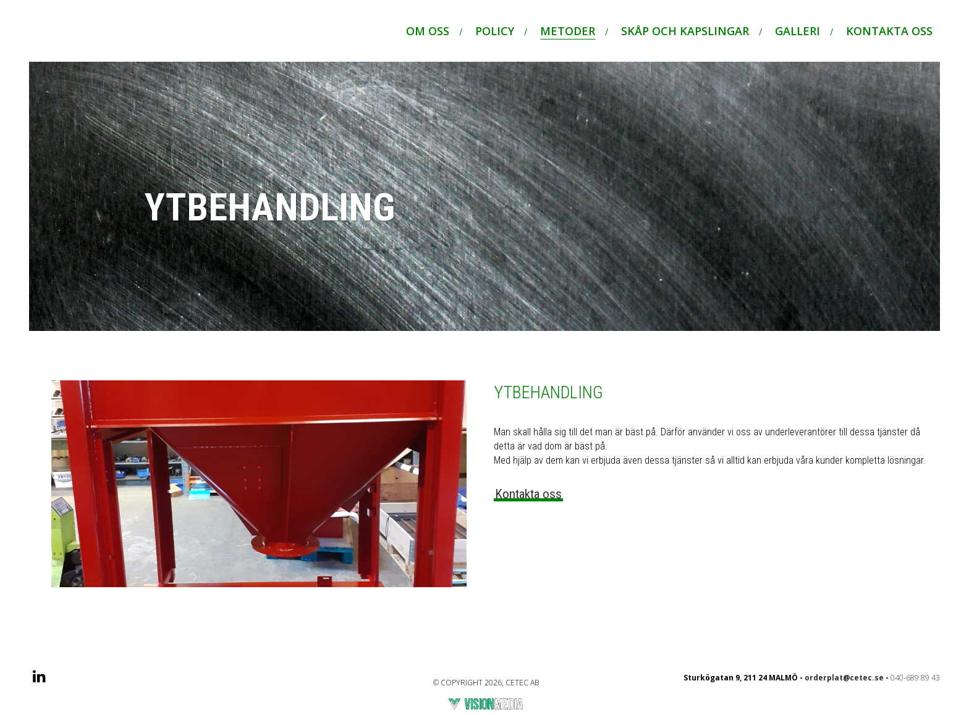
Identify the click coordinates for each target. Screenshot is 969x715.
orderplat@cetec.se (844, 682)
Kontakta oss (528, 498)
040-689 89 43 (915, 682)
